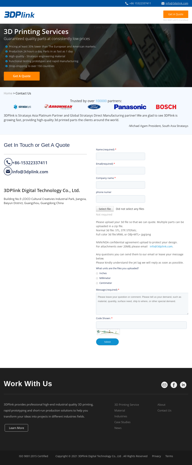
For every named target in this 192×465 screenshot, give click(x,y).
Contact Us (152, 27)
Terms (169, 456)
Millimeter (105, 278)
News (120, 27)
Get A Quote (175, 14)
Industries (83, 27)
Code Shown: (104, 318)
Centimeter (105, 283)
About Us (134, 27)
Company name (106, 178)
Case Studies (103, 27)
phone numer (103, 192)
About (161, 404)
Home (8, 93)
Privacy (156, 456)
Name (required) (106, 149)
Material (66, 27)
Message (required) (107, 289)
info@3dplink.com (177, 3)
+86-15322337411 (30, 162)
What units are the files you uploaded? (117, 268)
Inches (103, 273)
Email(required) (105, 163)
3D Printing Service (43, 27)
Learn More (16, 428)
